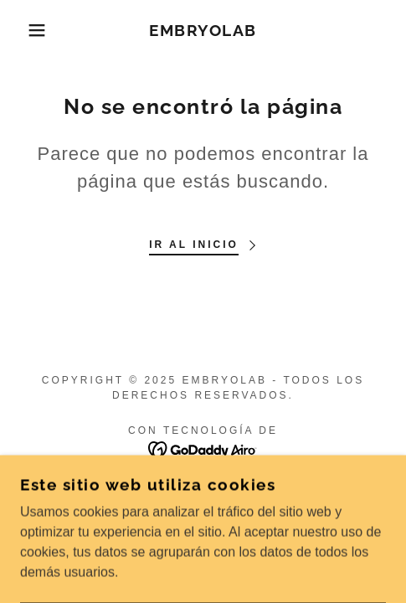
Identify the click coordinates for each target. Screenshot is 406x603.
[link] (203, 30)
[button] (29, 30)
